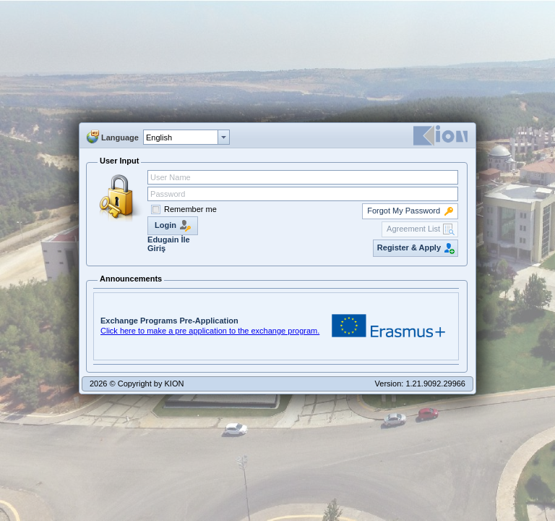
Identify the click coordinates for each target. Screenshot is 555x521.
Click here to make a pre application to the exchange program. (209, 330)
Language (120, 137)
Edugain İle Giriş (168, 244)
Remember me (190, 209)
